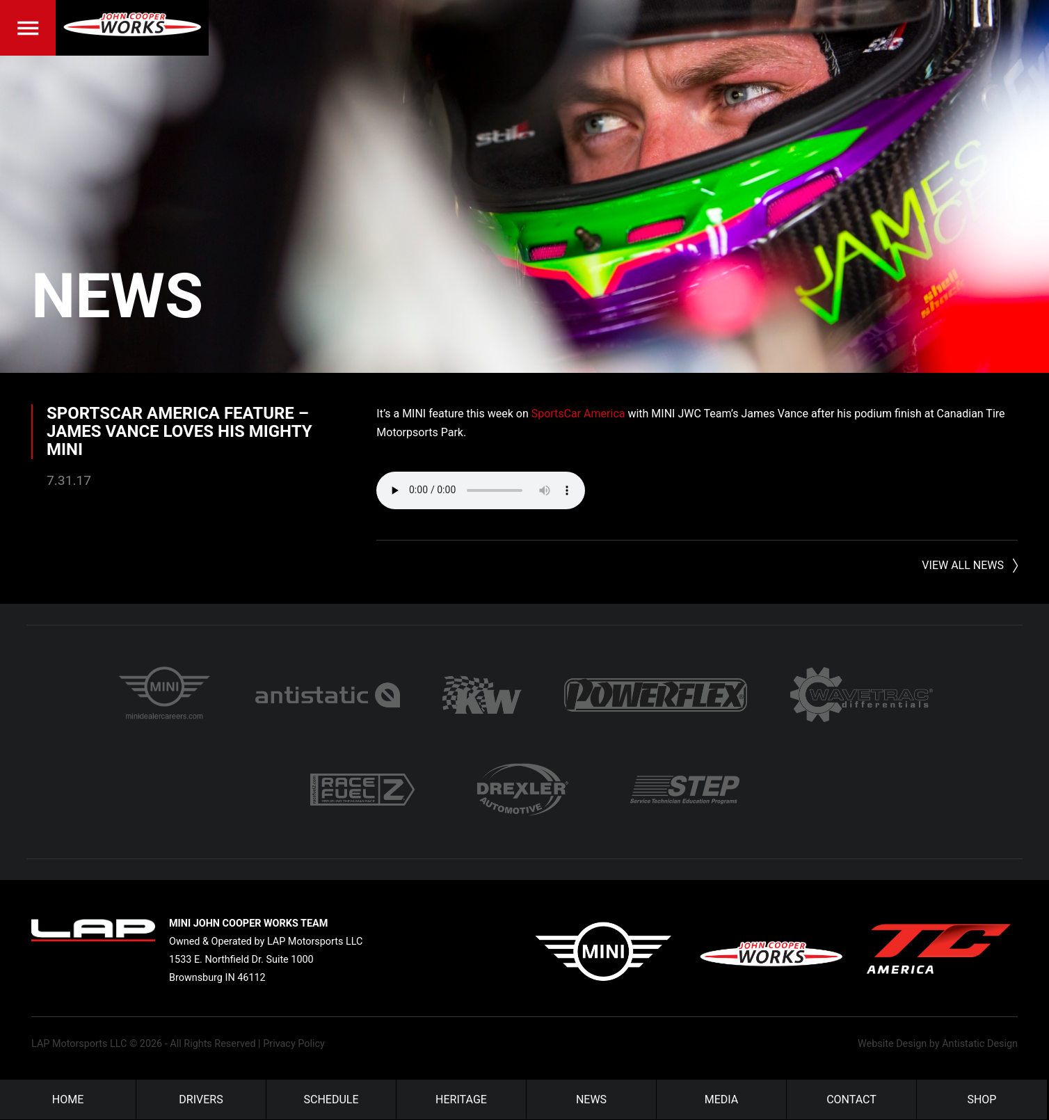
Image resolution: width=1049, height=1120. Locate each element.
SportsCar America (578, 413)
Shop (981, 1099)
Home (67, 1099)
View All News (963, 565)
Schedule (331, 1099)
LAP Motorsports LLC (79, 1044)
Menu (28, 28)
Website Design (892, 1044)
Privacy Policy (294, 1044)
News (117, 296)
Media (722, 1099)
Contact (851, 1099)
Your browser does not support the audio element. (480, 490)
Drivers (201, 1099)
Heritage (461, 1099)
